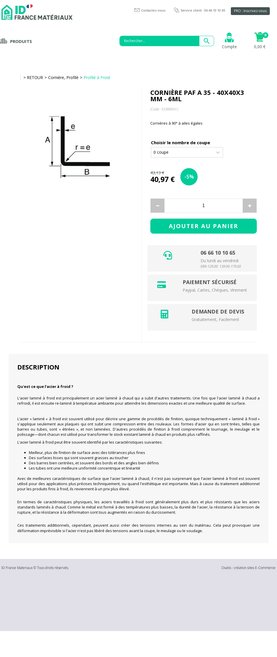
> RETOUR (33, 77)
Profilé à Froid (97, 77)
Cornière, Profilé (63, 77)
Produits (21, 41)
